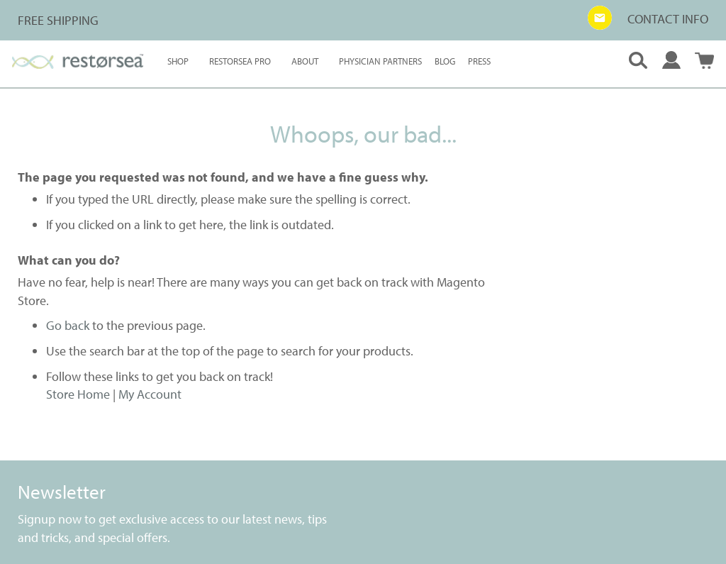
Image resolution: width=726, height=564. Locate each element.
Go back (67, 325)
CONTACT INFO (667, 19)
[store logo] (77, 61)
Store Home (78, 394)
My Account (150, 394)
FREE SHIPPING (58, 20)
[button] (600, 18)
